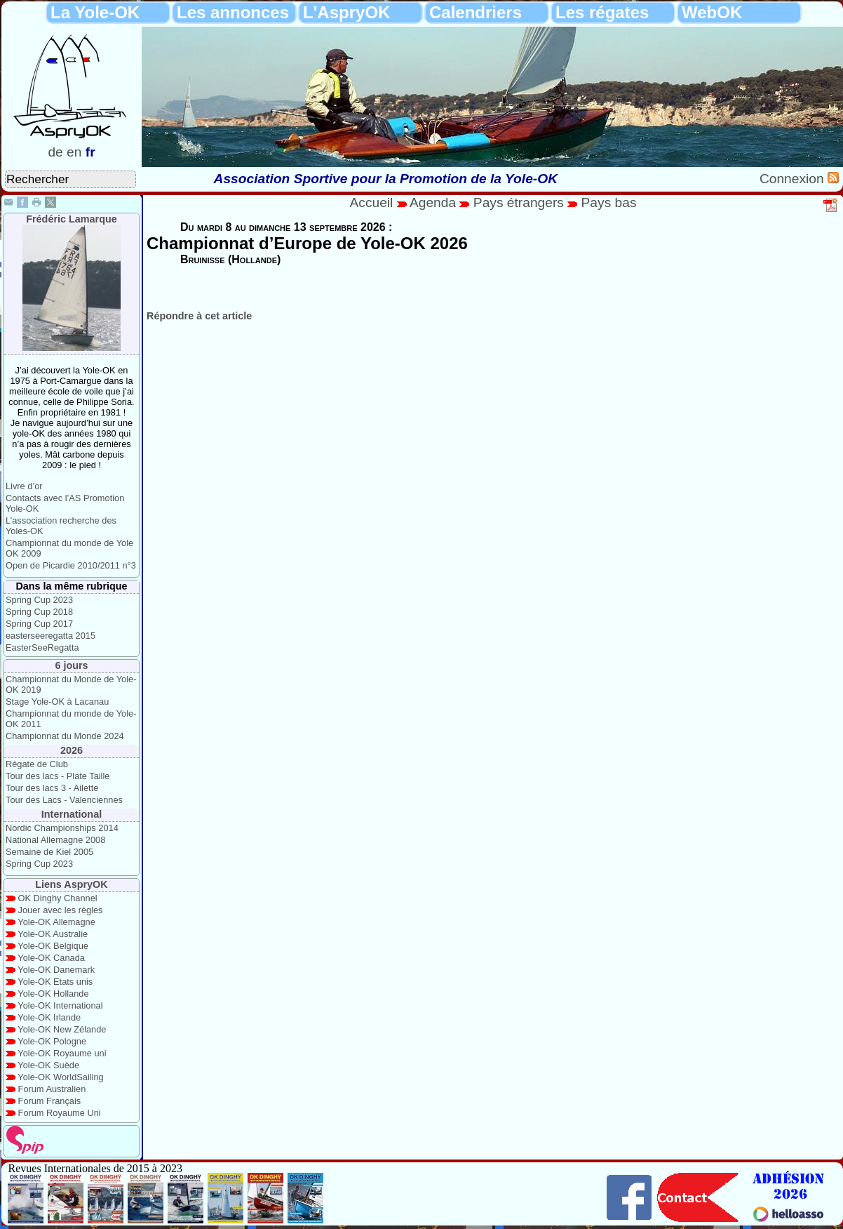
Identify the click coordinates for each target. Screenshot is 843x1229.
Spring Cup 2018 (39, 611)
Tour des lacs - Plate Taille (57, 776)
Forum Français (49, 1101)
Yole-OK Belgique (53, 946)
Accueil (371, 202)
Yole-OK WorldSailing (60, 1077)
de (55, 152)
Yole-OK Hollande (53, 993)
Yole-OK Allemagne (56, 922)
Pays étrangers (520, 202)
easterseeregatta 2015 (50, 635)
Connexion (794, 178)
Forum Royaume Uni (59, 1113)
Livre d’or (24, 486)
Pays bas (609, 202)
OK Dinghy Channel (57, 898)
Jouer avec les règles (60, 910)
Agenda (435, 202)
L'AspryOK (346, 12)
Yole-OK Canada (51, 957)
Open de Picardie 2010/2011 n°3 (71, 565)
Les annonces (233, 12)
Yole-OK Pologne (52, 1041)
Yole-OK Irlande (49, 1017)
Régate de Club (37, 764)
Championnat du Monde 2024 (65, 736)
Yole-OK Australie (53, 934)
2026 (71, 750)
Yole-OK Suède (48, 1065)
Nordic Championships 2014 (62, 828)
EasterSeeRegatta (42, 647)
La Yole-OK (95, 12)
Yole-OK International (60, 1005)
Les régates (602, 12)
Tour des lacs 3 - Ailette (52, 788)
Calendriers (475, 12)
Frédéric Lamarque (71, 219)
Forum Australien (52, 1089)
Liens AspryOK (71, 884)
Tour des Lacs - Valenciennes (64, 800)
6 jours (71, 665)
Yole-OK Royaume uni (62, 1053)
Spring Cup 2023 (39, 599)
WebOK (712, 12)
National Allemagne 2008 (55, 840)
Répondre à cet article (199, 315)
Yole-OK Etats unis (55, 981)
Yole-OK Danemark (56, 969)
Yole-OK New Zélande (62, 1029)
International (71, 814)
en (74, 152)
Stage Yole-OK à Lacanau (57, 701)
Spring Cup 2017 (39, 623)
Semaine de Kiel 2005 (49, 851)
